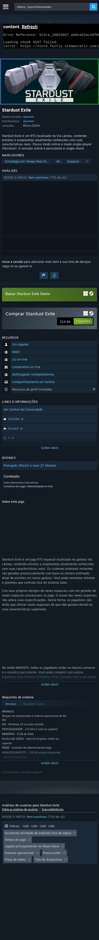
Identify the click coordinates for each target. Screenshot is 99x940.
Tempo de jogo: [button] (15, 842)
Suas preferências (53, 812)
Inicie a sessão (12, 264)
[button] (49, 180)
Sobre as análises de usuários (20, 812)
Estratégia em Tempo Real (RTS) (28, 164)
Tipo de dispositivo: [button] (48, 862)
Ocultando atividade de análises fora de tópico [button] (38, 835)
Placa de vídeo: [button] (15, 862)
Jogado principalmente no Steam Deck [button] (32, 849)
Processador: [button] (52, 855)
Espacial (73, 164)
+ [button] (87, 164)
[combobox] (52, 7)
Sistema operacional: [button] (20, 855)
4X (58, 164)
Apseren (28, 119)
